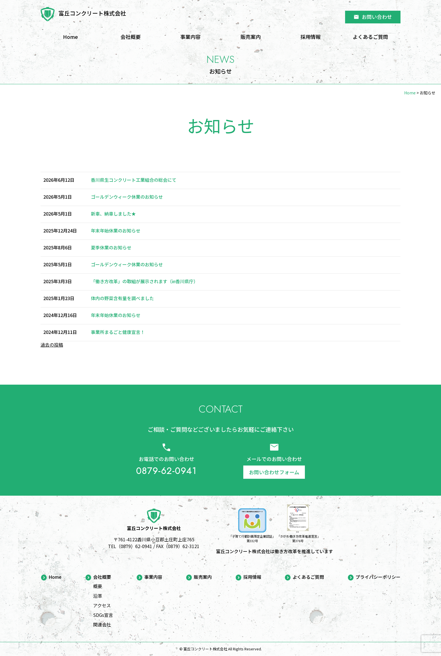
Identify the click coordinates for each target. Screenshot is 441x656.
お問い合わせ (373, 16)
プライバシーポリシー (378, 577)
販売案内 (250, 36)
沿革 (97, 595)
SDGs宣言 (103, 614)
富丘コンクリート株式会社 (92, 13)
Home (70, 36)
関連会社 (102, 624)
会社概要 (130, 36)
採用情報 (310, 36)
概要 (97, 586)
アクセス (102, 605)
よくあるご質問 (370, 36)
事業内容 (190, 36)
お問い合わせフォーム (274, 472)
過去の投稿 (51, 344)
